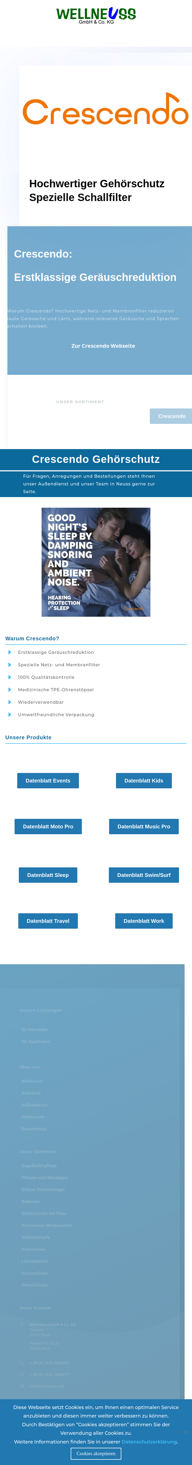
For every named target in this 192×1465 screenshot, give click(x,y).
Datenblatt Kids (143, 781)
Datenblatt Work (144, 921)
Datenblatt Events (48, 781)
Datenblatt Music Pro (144, 827)
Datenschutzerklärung (149, 1442)
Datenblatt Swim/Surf (144, 875)
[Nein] (185, 1432)
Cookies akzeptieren (96, 1453)
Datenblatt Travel (48, 921)
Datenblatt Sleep (48, 875)
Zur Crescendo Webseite (115, 345)
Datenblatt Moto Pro (48, 827)
